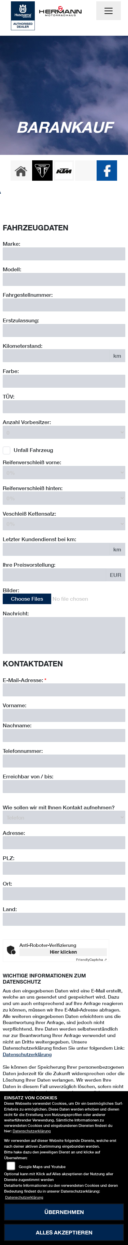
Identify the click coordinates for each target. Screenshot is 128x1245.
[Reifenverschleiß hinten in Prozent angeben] (64, 497)
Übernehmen (64, 1212)
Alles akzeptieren (64, 1232)
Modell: (12, 269)
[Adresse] (64, 886)
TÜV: (8, 396)
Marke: (11, 243)
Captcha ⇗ (91, 959)
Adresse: (14, 876)
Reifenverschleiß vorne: (32, 462)
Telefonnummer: (23, 794)
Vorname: (14, 748)
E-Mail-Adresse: (24, 723)
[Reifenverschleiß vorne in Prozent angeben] (64, 472)
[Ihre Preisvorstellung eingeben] (54, 574)
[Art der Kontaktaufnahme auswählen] (64, 860)
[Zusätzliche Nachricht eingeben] (64, 635)
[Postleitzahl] (64, 911)
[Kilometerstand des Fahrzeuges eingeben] (56, 355)
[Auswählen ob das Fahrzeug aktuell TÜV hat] (64, 406)
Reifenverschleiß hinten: (32, 488)
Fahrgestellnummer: (28, 294)
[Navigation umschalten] (108, 10)
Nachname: (17, 768)
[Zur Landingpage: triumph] (42, 170)
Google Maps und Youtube (42, 1166)
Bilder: (11, 590)
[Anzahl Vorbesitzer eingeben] (64, 432)
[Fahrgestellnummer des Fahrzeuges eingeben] (64, 304)
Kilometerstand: (22, 345)
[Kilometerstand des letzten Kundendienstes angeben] (56, 549)
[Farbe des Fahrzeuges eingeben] (64, 381)
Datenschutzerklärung (27, 1054)
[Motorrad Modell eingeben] (64, 279)
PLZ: (8, 901)
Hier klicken (63, 952)
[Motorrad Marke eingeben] (64, 253)
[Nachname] (64, 779)
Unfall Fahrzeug (33, 450)
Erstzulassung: (21, 320)
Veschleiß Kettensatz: (29, 513)
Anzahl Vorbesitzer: (27, 422)
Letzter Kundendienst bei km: (39, 539)
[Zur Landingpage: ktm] (64, 170)
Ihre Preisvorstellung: (29, 564)
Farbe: (11, 371)
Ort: (7, 927)
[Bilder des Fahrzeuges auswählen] (64, 599)
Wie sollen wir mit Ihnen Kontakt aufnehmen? (59, 850)
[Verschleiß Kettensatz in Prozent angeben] (64, 523)
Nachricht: (16, 613)
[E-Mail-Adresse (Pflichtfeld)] (64, 733)
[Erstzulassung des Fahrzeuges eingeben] (64, 330)
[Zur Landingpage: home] (21, 170)
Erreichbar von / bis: (28, 819)
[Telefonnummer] (64, 804)
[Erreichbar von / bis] (64, 829)
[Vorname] (64, 759)
